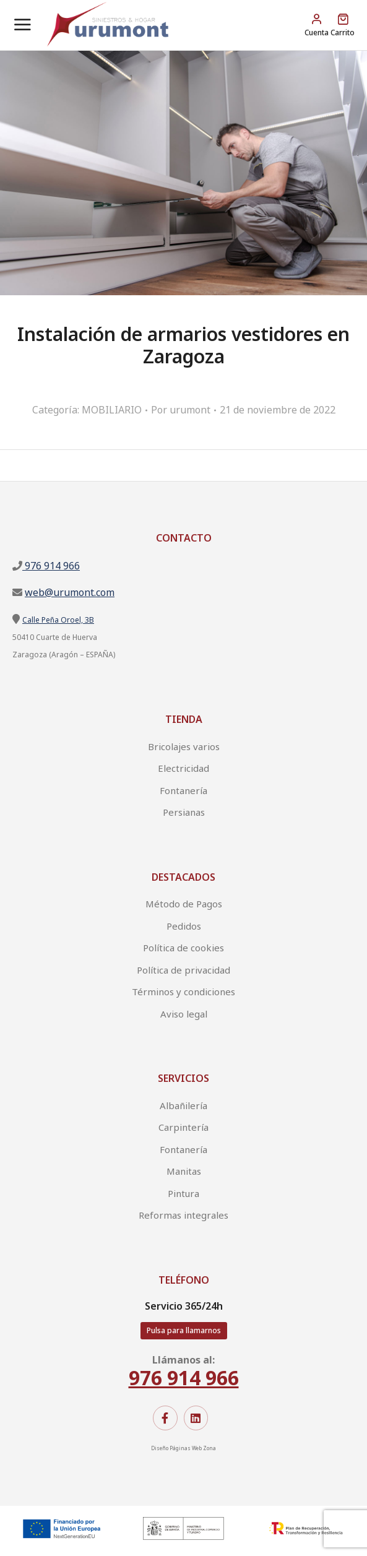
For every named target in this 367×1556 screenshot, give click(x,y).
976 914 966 (51, 566)
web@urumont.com (69, 592)
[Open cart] (342, 25)
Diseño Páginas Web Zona (183, 1448)
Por (180, 410)
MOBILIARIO (112, 410)
